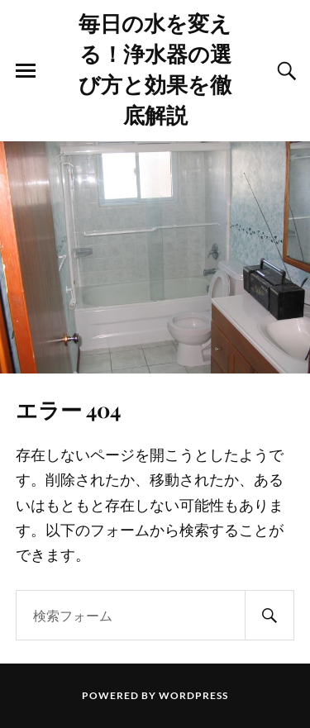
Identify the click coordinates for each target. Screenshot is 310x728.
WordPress (193, 695)
